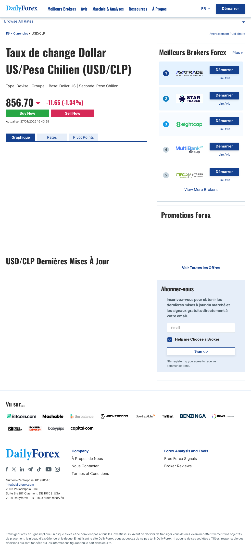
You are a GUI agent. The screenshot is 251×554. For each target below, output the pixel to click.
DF (8, 34)
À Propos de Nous (87, 458)
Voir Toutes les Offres (201, 267)
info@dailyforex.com (20, 484)
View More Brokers (201, 189)
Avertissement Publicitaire (227, 34)
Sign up (201, 351)
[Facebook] (7, 469)
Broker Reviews (178, 466)
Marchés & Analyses (108, 9)
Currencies (20, 33)
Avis (84, 9)
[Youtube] (48, 469)
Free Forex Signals (180, 458)
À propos (159, 9)
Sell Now (72, 113)
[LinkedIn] (22, 469)
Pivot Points (83, 137)
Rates (52, 137)
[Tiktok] (39, 469)
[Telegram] (30, 469)
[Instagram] (57, 469)
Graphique (21, 137)
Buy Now (27, 113)
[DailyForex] (33, 454)
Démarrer (224, 69)
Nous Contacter (85, 466)
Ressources (138, 9)
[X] (14, 469)
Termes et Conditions (90, 473)
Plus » (237, 52)
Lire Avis (224, 78)
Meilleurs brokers (62, 9)
